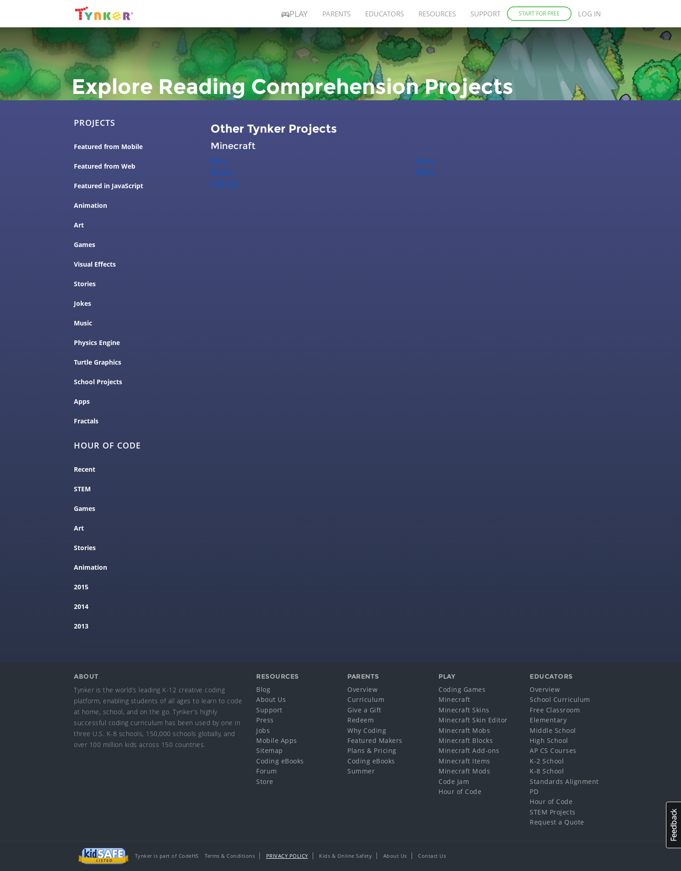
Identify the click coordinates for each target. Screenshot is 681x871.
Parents (336, 13)
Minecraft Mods (464, 771)
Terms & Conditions (230, 855)
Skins (219, 161)
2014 (81, 607)
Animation (90, 205)
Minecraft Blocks (466, 740)
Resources (437, 13)
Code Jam (454, 781)
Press (265, 720)
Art (79, 225)
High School (549, 740)
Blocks (221, 172)
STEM (82, 489)
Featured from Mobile (108, 147)
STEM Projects (553, 812)
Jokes (82, 303)
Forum (266, 771)
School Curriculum (560, 699)
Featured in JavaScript (108, 186)
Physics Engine (97, 343)
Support (485, 13)
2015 (81, 587)
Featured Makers (374, 740)
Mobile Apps (276, 740)
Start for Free (539, 13)
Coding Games (462, 689)
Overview (362, 689)
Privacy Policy (287, 855)
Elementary (548, 720)
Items (425, 161)
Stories (85, 284)
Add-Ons (225, 184)
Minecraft (454, 699)
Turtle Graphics (97, 362)
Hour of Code (460, 791)
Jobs (263, 730)
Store (264, 781)
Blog (263, 689)
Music (83, 323)
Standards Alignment (564, 781)
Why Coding (366, 730)
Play (294, 13)
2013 (81, 626)
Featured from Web (104, 166)
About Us (271, 699)
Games (84, 245)
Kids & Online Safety (345, 855)
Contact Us (432, 855)
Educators (384, 13)
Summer (361, 771)
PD (534, 791)
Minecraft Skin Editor (473, 720)
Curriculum (365, 699)
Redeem (360, 720)
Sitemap (269, 750)
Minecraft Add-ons (469, 750)
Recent (84, 469)
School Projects (98, 382)
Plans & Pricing (372, 750)
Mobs (425, 172)
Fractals (86, 421)
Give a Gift (364, 710)
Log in (589, 13)
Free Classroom (555, 710)
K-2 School (547, 761)
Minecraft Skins (464, 710)
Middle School (553, 730)
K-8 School (547, 771)
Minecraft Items (464, 761)
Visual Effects (95, 264)
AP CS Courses (553, 750)
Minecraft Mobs (464, 730)
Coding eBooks (280, 761)
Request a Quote (557, 822)
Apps (82, 401)
